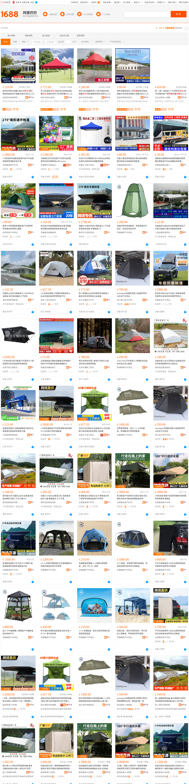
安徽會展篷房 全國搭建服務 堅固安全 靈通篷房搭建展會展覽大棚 (18, 429)
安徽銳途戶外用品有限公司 (163, 300)
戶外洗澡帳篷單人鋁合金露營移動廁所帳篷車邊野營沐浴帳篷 (170, 564)
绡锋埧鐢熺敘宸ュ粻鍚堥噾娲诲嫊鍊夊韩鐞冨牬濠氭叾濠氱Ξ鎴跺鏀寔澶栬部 (132, 92)
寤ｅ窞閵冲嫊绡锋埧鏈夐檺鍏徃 (163, 705)
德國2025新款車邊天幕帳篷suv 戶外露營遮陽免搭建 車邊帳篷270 (94, 227)
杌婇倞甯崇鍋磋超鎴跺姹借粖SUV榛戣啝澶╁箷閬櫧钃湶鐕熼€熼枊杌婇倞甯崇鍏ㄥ (170, 767)
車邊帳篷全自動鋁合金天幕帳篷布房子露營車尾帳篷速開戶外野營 (94, 497)
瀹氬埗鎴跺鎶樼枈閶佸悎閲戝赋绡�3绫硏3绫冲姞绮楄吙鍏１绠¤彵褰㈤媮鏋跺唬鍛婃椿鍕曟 (56, 699)
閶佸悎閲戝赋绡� (10, 101)
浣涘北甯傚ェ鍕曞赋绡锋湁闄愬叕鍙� (163, 97)
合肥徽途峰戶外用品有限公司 (11, 165)
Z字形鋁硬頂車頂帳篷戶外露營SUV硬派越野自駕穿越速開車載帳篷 (18, 362)
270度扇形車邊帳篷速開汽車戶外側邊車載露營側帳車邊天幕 (18, 159)
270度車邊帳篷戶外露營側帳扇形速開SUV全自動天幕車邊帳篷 (56, 429)
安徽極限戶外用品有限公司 (125, 232)
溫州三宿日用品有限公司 (49, 300)
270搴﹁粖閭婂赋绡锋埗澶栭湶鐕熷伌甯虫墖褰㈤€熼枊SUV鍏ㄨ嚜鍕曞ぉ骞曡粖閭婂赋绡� (18, 699)
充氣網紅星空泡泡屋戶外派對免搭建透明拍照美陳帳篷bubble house (56, 159)
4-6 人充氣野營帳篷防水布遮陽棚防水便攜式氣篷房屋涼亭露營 (56, 564)
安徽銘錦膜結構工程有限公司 (125, 165)
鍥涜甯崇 (179, 101)
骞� (31, 97)
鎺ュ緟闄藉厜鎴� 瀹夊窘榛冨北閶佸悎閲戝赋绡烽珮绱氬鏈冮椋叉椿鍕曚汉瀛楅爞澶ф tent (170, 699)
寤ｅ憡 (31, 94)
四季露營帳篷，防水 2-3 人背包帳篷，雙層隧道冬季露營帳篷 (131, 429)
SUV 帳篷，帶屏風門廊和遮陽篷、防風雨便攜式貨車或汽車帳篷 (132, 564)
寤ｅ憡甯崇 (55, 101)
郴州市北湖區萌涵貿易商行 (87, 232)
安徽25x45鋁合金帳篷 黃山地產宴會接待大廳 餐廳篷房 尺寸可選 (55, 497)
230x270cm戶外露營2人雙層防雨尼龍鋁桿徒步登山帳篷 (132, 362)
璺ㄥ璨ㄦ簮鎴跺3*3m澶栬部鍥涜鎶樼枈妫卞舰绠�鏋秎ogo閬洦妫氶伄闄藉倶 (170, 92)
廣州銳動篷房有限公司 (11, 502)
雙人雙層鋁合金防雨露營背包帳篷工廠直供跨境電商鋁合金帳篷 (94, 294)
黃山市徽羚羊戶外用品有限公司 (87, 300)
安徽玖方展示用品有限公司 (87, 165)
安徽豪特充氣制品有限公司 (49, 165)
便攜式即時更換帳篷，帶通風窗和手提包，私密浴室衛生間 (132, 227)
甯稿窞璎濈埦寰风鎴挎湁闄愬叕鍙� (125, 97)
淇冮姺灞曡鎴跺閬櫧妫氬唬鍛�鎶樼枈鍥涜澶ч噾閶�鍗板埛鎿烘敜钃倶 (56, 92)
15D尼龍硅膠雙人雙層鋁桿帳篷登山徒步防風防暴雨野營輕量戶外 (55, 294)
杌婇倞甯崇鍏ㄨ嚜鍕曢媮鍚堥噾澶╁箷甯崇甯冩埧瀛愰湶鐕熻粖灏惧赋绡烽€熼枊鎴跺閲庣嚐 (56, 767)
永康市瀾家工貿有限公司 (87, 367)
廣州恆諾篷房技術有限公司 (163, 367)
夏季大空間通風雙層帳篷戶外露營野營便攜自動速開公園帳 (18, 227)
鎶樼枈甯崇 (66, 101)
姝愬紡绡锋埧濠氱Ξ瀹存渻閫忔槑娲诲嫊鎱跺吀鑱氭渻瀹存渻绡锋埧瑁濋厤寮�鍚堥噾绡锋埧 (18, 92)
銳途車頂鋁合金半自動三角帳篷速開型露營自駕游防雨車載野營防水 (170, 294)
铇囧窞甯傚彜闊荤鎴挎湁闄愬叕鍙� (11, 97)
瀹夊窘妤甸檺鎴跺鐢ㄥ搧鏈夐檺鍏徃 (87, 705)
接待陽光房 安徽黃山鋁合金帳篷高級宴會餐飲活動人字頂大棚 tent (18, 497)
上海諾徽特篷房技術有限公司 (163, 232)
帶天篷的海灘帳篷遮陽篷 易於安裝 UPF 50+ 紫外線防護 (56, 632)
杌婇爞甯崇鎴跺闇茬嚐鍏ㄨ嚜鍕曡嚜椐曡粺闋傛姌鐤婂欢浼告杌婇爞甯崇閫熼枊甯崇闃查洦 (94, 767)
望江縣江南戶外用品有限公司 (125, 300)
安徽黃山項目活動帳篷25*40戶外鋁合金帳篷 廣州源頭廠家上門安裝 (18, 294)
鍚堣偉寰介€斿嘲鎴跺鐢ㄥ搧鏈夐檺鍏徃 (11, 705)
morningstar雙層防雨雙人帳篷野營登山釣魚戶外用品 (132, 294)
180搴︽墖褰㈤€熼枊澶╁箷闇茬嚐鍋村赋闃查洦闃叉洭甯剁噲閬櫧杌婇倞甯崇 (132, 767)
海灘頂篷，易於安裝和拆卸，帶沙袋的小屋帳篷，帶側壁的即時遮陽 (132, 632)
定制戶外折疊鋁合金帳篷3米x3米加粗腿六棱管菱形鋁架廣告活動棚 (94, 429)
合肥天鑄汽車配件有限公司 (11, 367)
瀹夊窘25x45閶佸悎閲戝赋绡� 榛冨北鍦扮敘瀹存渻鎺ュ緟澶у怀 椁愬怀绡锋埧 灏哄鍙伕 (17, 767)
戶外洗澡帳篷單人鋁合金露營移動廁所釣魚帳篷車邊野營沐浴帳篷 (170, 632)
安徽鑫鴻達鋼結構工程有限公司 (49, 232)
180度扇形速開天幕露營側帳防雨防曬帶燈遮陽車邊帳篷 (170, 497)
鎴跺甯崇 (45, 101)
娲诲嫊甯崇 (23, 101)
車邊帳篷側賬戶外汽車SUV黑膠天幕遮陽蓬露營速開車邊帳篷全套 (18, 564)
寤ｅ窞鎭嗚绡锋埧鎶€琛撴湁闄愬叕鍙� (11, 772)
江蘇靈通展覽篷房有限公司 (11, 435)
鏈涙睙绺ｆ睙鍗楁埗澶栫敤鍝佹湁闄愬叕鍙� (125, 705)
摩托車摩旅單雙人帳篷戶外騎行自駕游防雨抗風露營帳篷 (94, 362)
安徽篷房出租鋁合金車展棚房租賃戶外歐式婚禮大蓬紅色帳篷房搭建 (170, 227)
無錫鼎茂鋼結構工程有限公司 (49, 367)
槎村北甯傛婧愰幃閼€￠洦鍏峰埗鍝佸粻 (87, 97)
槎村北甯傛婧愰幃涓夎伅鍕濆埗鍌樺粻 (49, 97)
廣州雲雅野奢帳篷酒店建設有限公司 (11, 300)
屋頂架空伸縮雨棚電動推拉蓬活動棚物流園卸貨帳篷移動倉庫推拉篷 (56, 227)
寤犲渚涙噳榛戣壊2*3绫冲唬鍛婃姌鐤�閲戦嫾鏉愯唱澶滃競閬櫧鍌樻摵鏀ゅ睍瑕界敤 (94, 92)
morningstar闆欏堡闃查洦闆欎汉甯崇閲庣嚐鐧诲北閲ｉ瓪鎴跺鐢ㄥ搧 (132, 699)
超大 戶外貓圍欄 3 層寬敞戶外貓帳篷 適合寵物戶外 (18, 632)
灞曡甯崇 (104, 101)
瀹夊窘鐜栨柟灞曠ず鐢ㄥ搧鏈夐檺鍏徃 (49, 705)
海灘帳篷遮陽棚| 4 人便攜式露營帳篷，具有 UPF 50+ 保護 (93, 564)
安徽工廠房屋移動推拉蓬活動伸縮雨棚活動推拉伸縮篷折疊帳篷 (132, 159)
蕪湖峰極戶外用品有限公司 (125, 367)
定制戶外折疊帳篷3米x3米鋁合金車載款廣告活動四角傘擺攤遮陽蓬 (94, 159)
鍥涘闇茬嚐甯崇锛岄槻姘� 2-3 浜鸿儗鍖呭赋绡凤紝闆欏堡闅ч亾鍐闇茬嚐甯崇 (94, 699)
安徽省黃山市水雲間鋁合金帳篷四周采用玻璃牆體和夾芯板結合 (170, 362)
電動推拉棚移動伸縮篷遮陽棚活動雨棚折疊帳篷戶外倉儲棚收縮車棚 (170, 159)
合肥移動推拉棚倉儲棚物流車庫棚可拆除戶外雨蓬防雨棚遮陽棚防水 (56, 362)
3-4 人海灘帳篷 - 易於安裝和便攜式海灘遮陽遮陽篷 (94, 632)
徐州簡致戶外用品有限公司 (11, 232)
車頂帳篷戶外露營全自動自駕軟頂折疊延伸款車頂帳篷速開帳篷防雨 (132, 497)
